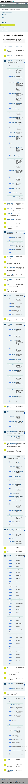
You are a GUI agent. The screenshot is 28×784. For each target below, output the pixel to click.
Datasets (4, 14)
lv (11, 632)
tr (11, 660)
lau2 (8, 551)
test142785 (13, 730)
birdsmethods (13, 340)
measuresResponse (13, 127)
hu (11, 612)
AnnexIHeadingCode (13, 436)
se (11, 651)
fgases (9, 290)
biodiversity (10, 219)
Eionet (7, 9)
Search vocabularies (8, 46)
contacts (13, 237)
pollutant (13, 426)
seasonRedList (13, 177)
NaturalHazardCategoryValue (13, 496)
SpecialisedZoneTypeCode (13, 510)
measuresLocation (13, 117)
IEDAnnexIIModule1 (11, 431)
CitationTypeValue (13, 466)
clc (12, 534)
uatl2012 (13, 541)
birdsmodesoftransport (13, 348)
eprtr (8, 262)
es (11, 595)
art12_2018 (10, 60)
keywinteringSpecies (13, 103)
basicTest (13, 702)
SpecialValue (13, 514)
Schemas (4, 22)
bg (11, 572)
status (12, 252)
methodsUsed (13, 132)
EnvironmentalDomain (13, 476)
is (11, 617)
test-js (12, 726)
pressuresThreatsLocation (13, 147)
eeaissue (13, 245)
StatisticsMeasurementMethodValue (13, 516)
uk (11, 663)
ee (11, 589)
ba (11, 566)
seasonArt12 (13, 170)
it (11, 620)
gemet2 (9, 295)
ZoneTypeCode (13, 524)
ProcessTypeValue (13, 500)
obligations (13, 249)
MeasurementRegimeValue (13, 488)
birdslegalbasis (13, 329)
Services (4, 27)
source (12, 306)
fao (8, 284)
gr (11, 606)
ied (8, 411)
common (9, 226)
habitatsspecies (13, 396)
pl (11, 640)
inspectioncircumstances (13, 421)
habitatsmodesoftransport (13, 389)
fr (11, 600)
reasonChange (13, 159)
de (11, 584)
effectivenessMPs (13, 82)
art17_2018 (10, 213)
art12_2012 (10, 55)
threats (12, 183)
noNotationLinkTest (13, 724)
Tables (3, 17)
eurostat (9, 279)
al (11, 560)
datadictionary (11, 232)
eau (12, 711)
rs (11, 648)
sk (11, 657)
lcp (8, 667)
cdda (8, 223)
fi (11, 598)
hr (11, 609)
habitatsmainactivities (13, 376)
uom (8, 759)
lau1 (8, 547)
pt (11, 643)
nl (11, 637)
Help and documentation (7, 12)
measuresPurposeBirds (13, 122)
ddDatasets (13, 240)
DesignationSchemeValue (13, 471)
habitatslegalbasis (13, 370)
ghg (8, 319)
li (11, 623)
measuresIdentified (13, 112)
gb (11, 603)
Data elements (5, 19)
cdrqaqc (13, 69)
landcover (10, 529)
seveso (9, 693)
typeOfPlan (13, 196)
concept (13, 298)
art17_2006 (10, 203)
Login (17, 3)
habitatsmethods (13, 382)
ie (11, 615)
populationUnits (13, 136)
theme (12, 521)
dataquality (10, 256)
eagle (12, 538)
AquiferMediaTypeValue (13, 462)
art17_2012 (10, 208)
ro (11, 646)
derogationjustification (13, 359)
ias (8, 406)
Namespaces (5, 30)
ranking (13, 155)
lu (11, 629)
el (11, 592)
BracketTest (13, 704)
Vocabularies (5, 25)
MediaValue (13, 493)
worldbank (10, 770)
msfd (8, 672)
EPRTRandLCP (11, 267)
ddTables (13, 242)
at (11, 563)
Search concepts (19, 46)
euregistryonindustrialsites (11, 274)
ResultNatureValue (13, 504)
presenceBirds (13, 143)
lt (11, 626)
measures (13, 108)
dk (11, 586)
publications (10, 683)
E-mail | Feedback (6, 779)
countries (13, 76)
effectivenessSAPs (13, 93)
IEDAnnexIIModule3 (11, 443)
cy (11, 578)
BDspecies (13, 66)
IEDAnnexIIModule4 (11, 450)
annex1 (12, 416)
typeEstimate (13, 192)
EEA (8, 1)
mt (11, 634)
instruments (13, 401)
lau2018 (9, 555)
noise (8, 678)
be (11, 569)
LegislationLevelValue (13, 484)
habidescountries (13, 364)
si (11, 654)
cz (11, 581)
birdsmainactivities (13, 335)
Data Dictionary (12, 9)
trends (12, 188)
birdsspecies (13, 354)
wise (8, 764)
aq (8, 50)
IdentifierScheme (13, 480)
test (8, 698)
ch (11, 575)
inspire (9, 456)
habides (9, 324)
